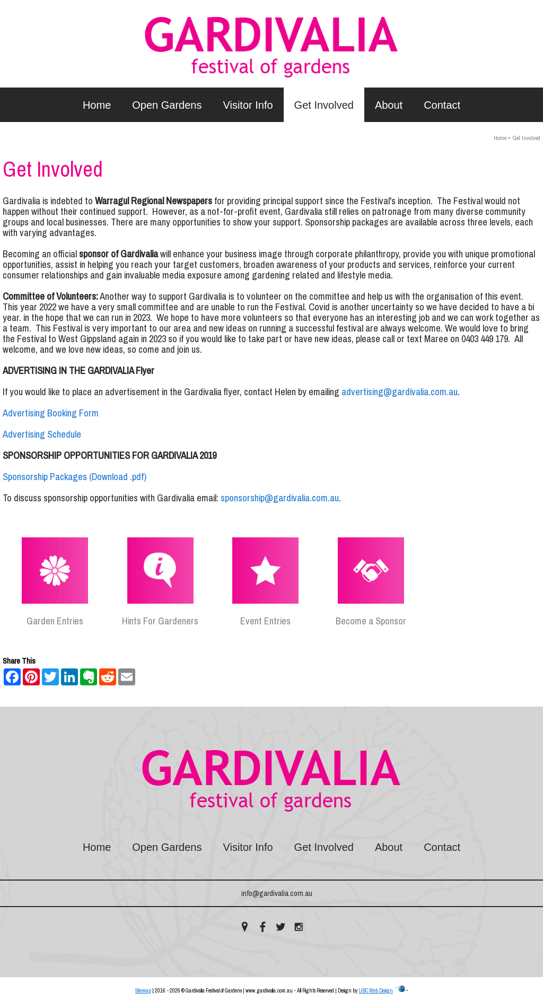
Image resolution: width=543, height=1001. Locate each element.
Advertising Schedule (42, 434)
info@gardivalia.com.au (276, 893)
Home (97, 105)
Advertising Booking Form (51, 413)
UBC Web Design (375, 991)
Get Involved (324, 105)
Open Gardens (167, 105)
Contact (442, 105)
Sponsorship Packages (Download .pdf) (74, 477)
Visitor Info (248, 105)
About (388, 105)
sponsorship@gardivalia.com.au (280, 498)
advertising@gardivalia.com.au (399, 392)
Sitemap (143, 991)
